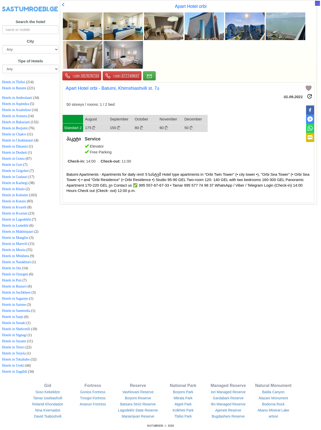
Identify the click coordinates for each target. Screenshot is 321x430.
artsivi (273, 416)
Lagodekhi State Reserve (138, 410)
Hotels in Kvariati (14, 213)
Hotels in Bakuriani (16, 122)
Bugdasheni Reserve (228, 416)
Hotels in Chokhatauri (17, 140)
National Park (183, 385)
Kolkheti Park (183, 410)
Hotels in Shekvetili (16, 329)
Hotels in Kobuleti (15, 195)
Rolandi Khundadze (47, 404)
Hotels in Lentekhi (15, 225)
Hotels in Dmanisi (15, 146)
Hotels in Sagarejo (15, 298)
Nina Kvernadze (47, 410)
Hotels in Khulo (13, 189)
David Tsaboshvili (47, 416)
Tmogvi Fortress (92, 398)
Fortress (92, 385)
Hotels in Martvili (14, 244)
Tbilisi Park (183, 416)
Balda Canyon (273, 392)
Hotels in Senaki (14, 323)
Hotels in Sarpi (12, 317)
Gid (47, 385)
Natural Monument (273, 385)
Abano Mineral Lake (273, 410)
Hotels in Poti (12, 280)
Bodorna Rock (273, 404)
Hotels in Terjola (14, 353)
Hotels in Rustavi (14, 286)
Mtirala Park (183, 398)
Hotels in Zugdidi (14, 371)
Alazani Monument (273, 398)
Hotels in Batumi (14, 88)
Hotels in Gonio (13, 158)
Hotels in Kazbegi (15, 183)
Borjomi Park (183, 392)
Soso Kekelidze (47, 392)
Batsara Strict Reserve (138, 404)
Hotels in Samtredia (16, 311)
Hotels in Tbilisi (13, 82)
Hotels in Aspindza (15, 104)
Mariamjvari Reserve (138, 416)
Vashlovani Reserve (137, 392)
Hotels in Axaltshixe (16, 110)
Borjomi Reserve (138, 398)
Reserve (138, 385)
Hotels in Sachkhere (16, 292)
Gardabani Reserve (228, 398)
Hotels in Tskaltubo (16, 359)
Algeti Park (183, 404)
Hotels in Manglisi (15, 238)
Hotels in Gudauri (14, 177)
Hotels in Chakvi (14, 134)
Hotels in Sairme (14, 305)
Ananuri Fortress (93, 404)
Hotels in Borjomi (15, 128)
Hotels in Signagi (14, 335)
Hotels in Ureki (13, 365)
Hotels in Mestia (14, 250)
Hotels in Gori (12, 165)
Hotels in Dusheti (14, 152)
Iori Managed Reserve (228, 392)
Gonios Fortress (92, 392)
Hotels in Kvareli (14, 207)
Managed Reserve (228, 385)
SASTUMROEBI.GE (30, 9)
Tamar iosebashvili (47, 398)
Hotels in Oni (11, 268)
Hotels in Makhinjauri (17, 232)
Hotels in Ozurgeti (15, 274)
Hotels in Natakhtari (16, 262)
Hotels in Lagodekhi (16, 219)
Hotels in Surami (14, 341)
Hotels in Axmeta (14, 116)
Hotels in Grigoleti (15, 171)
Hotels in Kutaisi (14, 201)
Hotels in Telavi (13, 347)
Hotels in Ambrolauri (17, 98)
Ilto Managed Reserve (228, 404)
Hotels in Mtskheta (15, 256)
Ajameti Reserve (228, 410)
